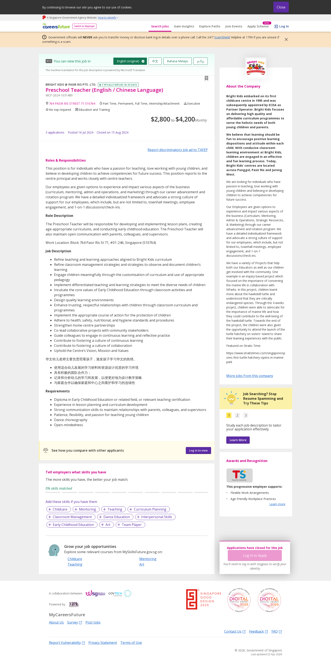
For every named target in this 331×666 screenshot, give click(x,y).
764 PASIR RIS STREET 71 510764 (72, 103)
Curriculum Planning (150, 509)
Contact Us (235, 631)
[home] (56, 26)
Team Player (132, 524)
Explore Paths (209, 26)
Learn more (277, 504)
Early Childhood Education (73, 524)
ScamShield (222, 37)
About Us (56, 622)
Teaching (114, 509)
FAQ (276, 631)
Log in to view (198, 450)
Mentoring (87, 509)
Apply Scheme (259, 26)
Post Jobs (92, 622)
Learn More (238, 440)
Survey (74, 622)
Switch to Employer (84, 26)
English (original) (128, 61)
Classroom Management (72, 517)
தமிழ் (200, 61)
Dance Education (116, 517)
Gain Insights (184, 26)
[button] (285, 39)
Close (281, 7)
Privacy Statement (102, 642)
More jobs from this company (249, 375)
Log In (284, 26)
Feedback (258, 631)
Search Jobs (160, 26)
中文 (155, 61)
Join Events (233, 26)
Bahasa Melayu (177, 61)
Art (108, 524)
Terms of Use (131, 642)
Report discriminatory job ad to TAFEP (178, 149)
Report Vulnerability (67, 642)
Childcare (60, 509)
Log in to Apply (255, 555)
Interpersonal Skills (156, 517)
